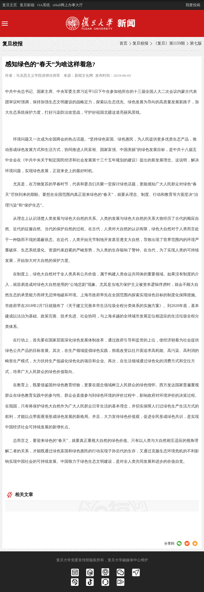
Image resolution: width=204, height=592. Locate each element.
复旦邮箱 (27, 5)
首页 (123, 43)
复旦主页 (9, 5)
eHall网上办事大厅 (68, 5)
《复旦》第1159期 (169, 43)
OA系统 (43, 5)
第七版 (196, 43)
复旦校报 (140, 43)
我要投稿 (193, 5)
